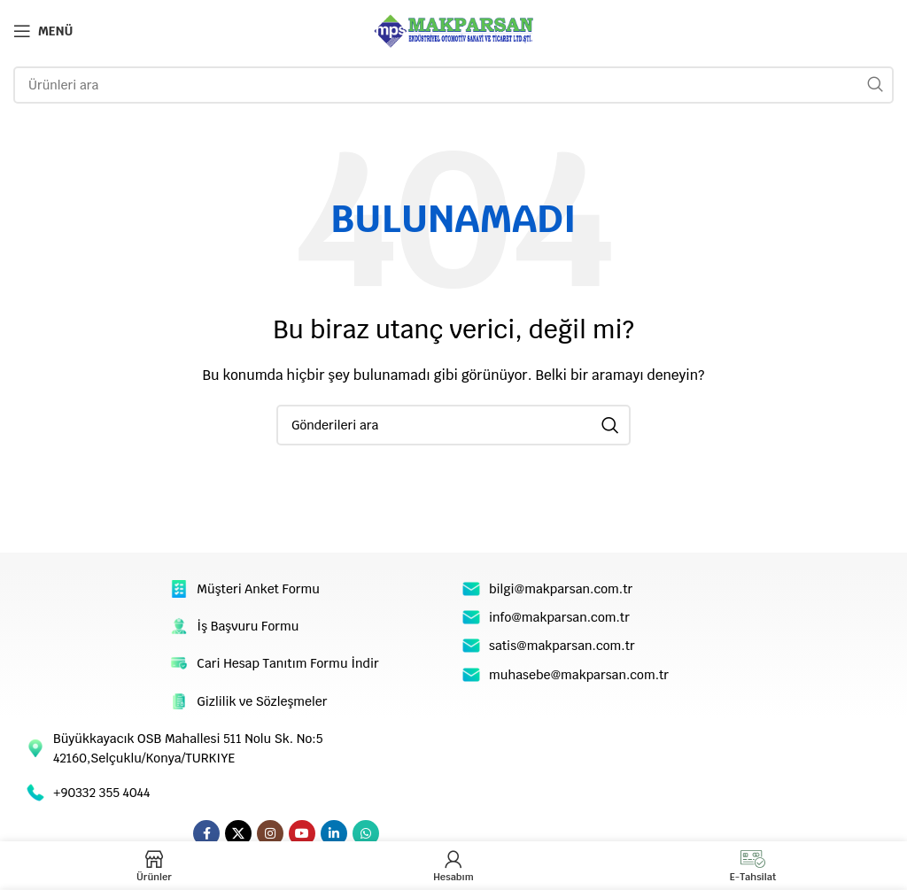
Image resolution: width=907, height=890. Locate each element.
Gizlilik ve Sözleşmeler (262, 701)
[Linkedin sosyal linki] (334, 833)
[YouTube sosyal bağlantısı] (302, 833)
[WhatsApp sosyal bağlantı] (366, 833)
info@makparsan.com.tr (559, 617)
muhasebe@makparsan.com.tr (579, 675)
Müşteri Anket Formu (258, 589)
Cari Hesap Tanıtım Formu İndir (287, 663)
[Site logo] (453, 30)
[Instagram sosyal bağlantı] (270, 833)
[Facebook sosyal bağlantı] (206, 833)
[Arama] (453, 85)
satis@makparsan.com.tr (562, 646)
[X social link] (238, 833)
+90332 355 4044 (101, 793)
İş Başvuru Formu (247, 626)
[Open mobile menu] (42, 31)
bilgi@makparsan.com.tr (560, 589)
